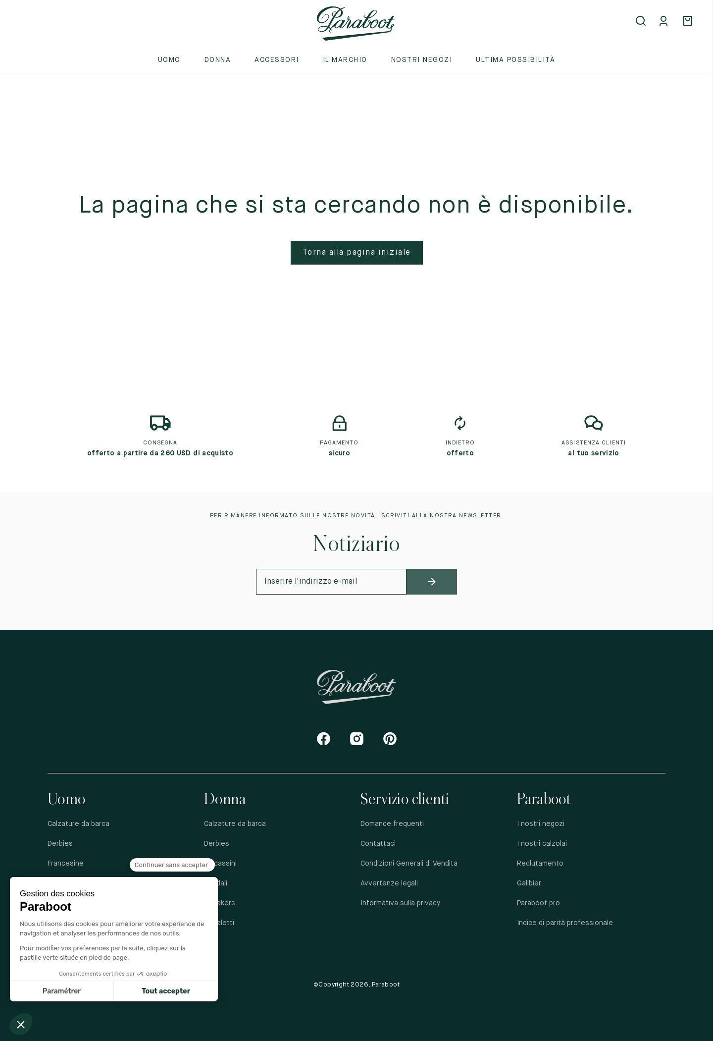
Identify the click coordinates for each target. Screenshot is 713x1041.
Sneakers (219, 903)
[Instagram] (356, 738)
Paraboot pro (538, 903)
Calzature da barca (78, 824)
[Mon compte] (665, 22)
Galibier (529, 883)
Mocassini (220, 863)
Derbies (60, 843)
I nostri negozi (540, 824)
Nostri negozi (422, 59)
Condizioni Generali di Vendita (409, 863)
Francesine (66, 863)
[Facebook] (323, 738)
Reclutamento (540, 863)
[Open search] (642, 22)
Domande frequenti (392, 824)
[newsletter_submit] (432, 582)
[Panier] (689, 22)
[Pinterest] (390, 738)
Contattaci (378, 843)
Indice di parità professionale (565, 923)
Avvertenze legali (389, 883)
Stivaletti (219, 923)
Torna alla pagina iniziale (357, 253)
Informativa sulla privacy (400, 903)
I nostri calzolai (542, 843)
